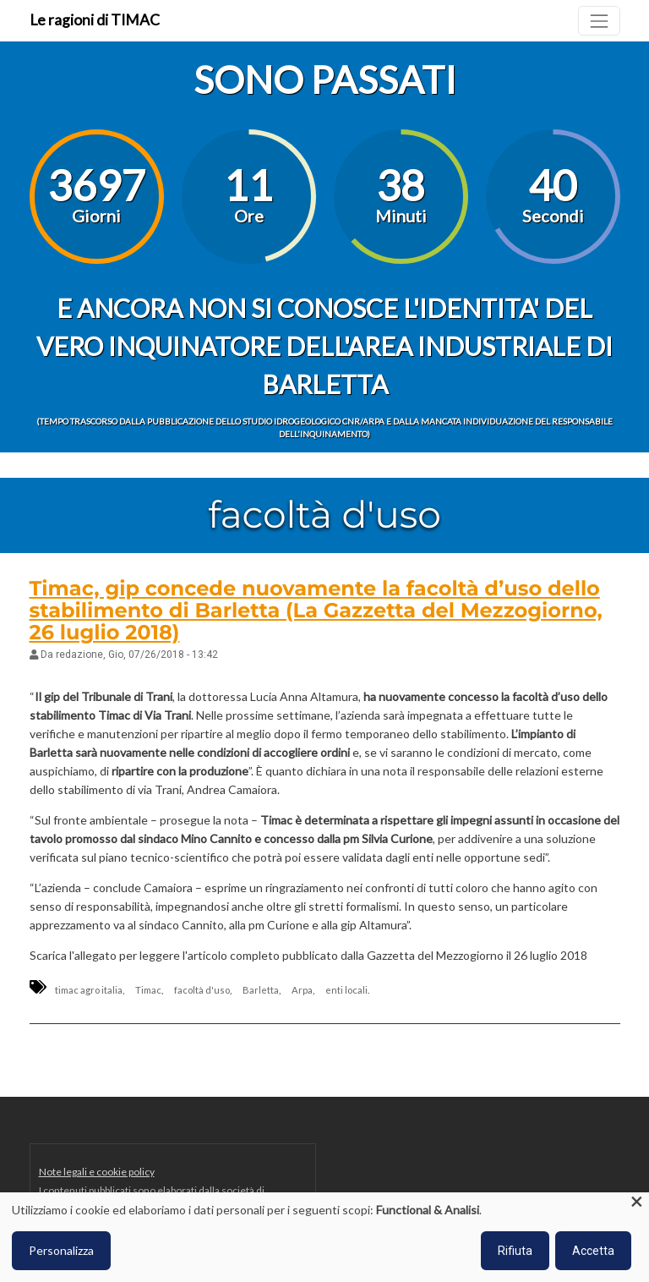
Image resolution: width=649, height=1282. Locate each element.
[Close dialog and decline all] (636, 1203)
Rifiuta (515, 1250)
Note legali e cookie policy (97, 1171)
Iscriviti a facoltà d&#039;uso (36, 1090)
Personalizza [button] (61, 1250)
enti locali (346, 989)
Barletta (261, 989)
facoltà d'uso (202, 989)
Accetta (593, 1250)
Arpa (302, 989)
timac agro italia (89, 989)
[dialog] (324, 1237)
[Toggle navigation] (598, 21)
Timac (148, 989)
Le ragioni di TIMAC (95, 20)
